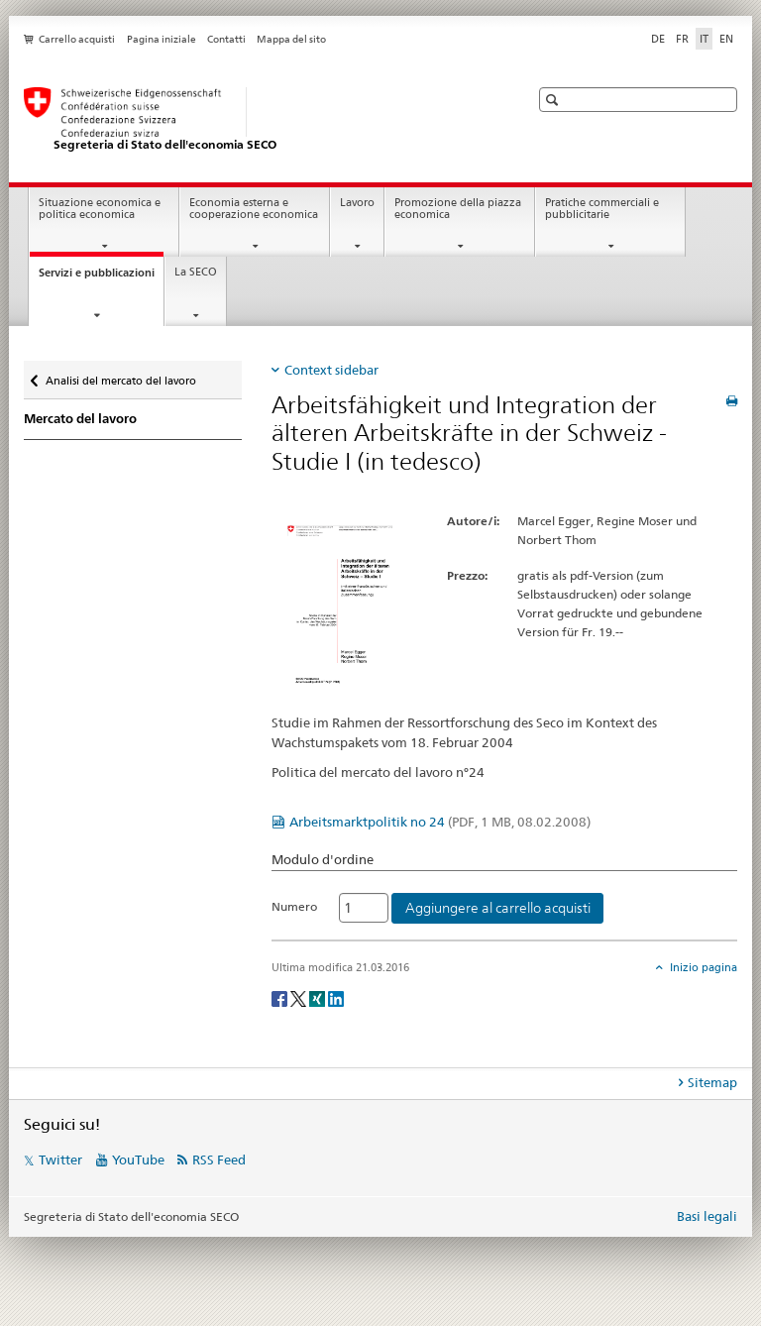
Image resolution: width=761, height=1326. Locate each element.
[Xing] (318, 997)
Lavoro (357, 202)
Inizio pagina (702, 967)
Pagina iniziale (161, 39)
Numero (294, 906)
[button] (554, 99)
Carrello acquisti (77, 39)
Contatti (226, 39)
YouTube (138, 1159)
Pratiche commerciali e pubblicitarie (602, 209)
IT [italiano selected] (704, 39)
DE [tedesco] (658, 39)
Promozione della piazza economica (457, 209)
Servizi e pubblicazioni (101, 278)
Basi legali (707, 1216)
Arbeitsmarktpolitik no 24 (440, 821)
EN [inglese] (726, 39)
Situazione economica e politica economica (100, 209)
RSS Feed (219, 1159)
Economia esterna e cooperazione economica (253, 209)
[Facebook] (281, 997)
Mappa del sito (291, 39)
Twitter (60, 1159)
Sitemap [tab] (712, 1082)
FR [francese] (682, 39)
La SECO (195, 272)
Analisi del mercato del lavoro (120, 376)
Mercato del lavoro (80, 418)
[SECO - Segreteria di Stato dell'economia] (256, 120)
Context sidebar (331, 370)
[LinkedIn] (336, 997)
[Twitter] (299, 997)
